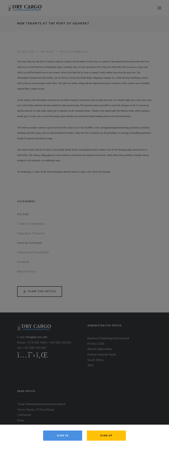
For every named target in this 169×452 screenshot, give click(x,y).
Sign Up (106, 435)
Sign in (62, 435)
